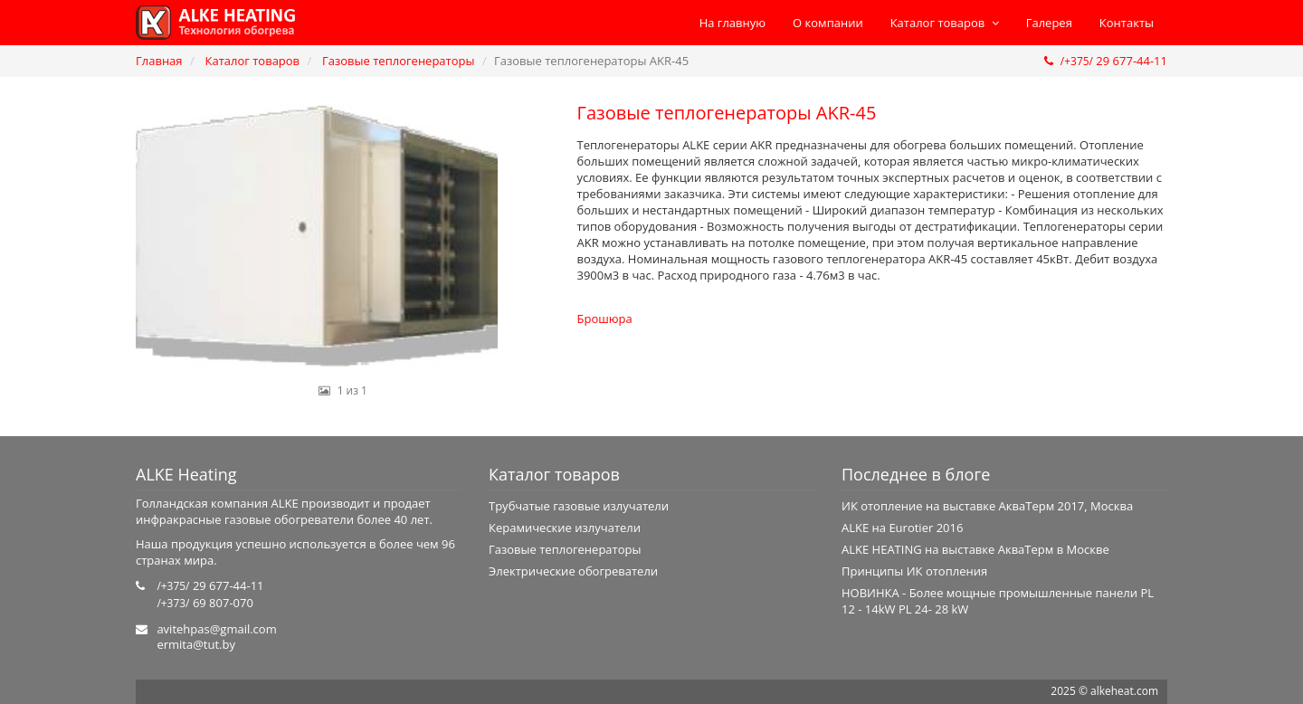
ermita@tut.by (196, 644)
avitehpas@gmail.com (216, 629)
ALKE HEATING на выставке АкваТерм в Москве (975, 549)
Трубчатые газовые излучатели (579, 506)
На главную (732, 22)
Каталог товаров (944, 22)
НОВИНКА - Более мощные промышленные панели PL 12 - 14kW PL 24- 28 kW (998, 601)
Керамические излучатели (565, 527)
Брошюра (604, 318)
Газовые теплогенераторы (398, 60)
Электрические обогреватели (573, 571)
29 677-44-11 (1105, 60)
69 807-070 (205, 603)
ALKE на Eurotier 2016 (902, 527)
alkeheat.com (1124, 691)
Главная (159, 60)
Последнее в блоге (916, 474)
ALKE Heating (186, 474)
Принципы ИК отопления (914, 571)
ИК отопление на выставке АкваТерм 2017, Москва (987, 506)
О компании (828, 22)
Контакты (1126, 22)
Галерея (1049, 22)
